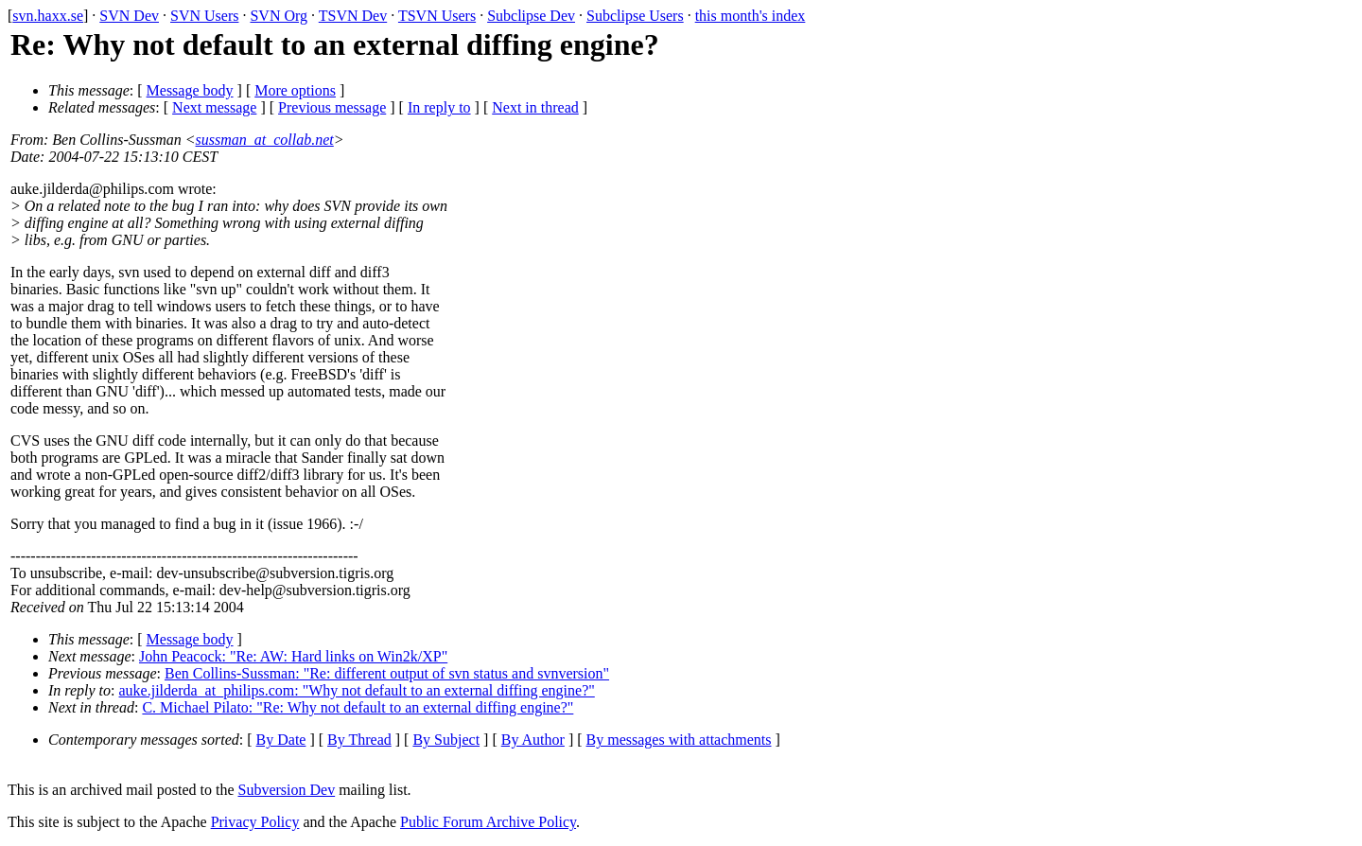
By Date (281, 739)
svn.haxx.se (47, 16)
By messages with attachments (679, 739)
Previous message (332, 107)
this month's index (750, 16)
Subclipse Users (635, 16)
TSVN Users (437, 16)
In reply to (439, 107)
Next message (214, 107)
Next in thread (535, 107)
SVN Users (204, 16)
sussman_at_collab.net (265, 140)
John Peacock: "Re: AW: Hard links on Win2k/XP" (293, 656)
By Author (533, 739)
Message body (190, 90)
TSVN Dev (353, 16)
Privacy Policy (255, 822)
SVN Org (278, 16)
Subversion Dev (287, 790)
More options (295, 90)
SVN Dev (129, 16)
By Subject (446, 739)
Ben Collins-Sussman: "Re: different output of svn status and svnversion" (387, 673)
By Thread (359, 739)
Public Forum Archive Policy (488, 822)
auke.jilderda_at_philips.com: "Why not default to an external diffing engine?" (357, 690)
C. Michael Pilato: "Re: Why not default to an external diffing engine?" (357, 707)
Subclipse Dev (531, 16)
